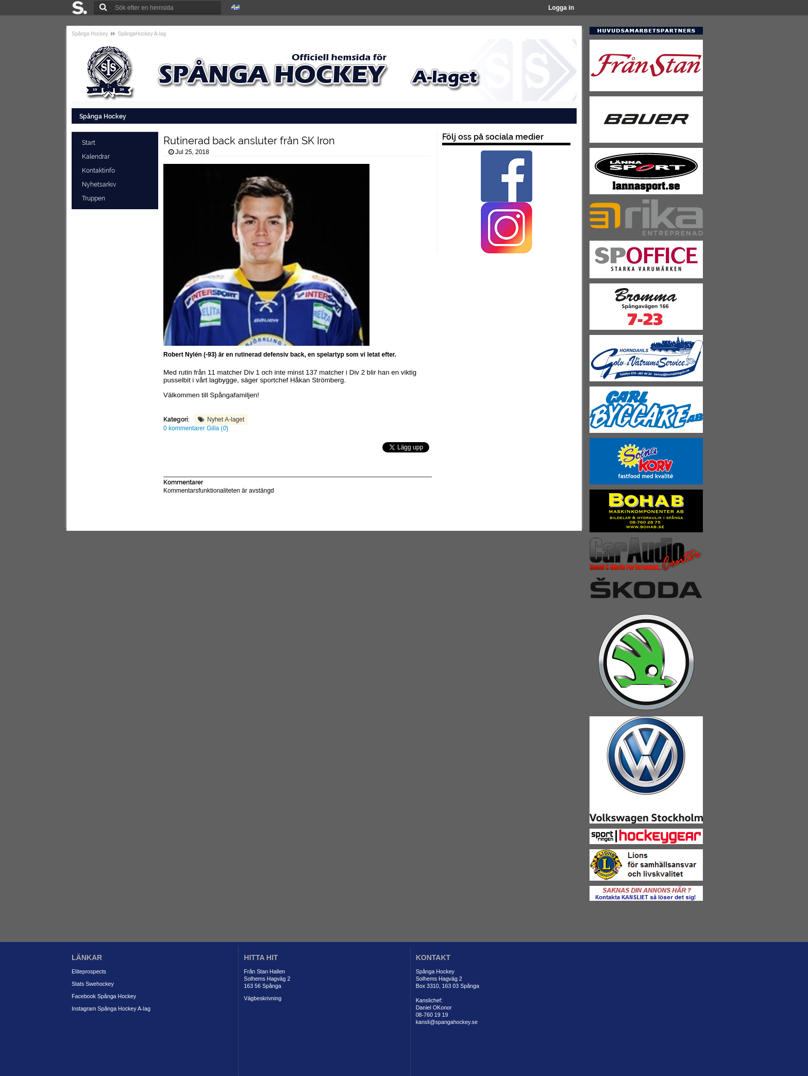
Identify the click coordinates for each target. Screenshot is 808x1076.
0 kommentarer (185, 428)
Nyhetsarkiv (99, 184)
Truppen (94, 198)
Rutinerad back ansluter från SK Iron (249, 141)
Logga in (561, 7)
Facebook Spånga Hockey (104, 996)
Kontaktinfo (99, 170)
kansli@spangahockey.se (447, 1022)
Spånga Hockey (90, 34)
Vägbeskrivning (262, 998)
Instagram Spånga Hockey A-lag (111, 1008)
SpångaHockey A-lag (142, 34)
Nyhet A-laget (225, 419)
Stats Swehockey (93, 984)
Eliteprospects (89, 971)
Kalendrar (96, 156)
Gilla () (217, 428)
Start (89, 142)
